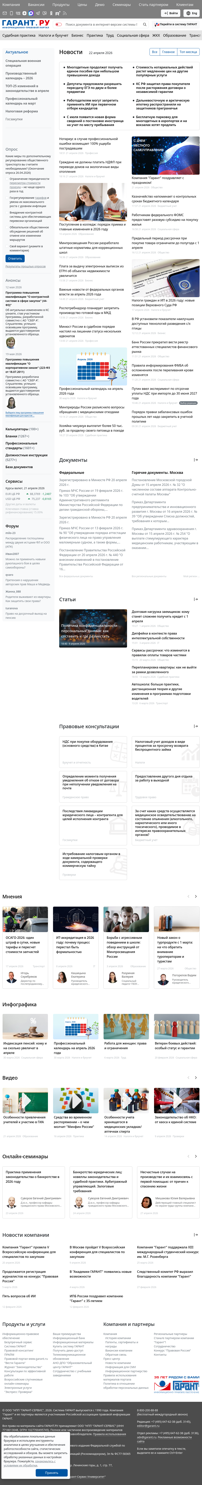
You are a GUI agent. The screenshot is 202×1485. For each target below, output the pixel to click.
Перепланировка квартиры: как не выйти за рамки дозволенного (164, 669)
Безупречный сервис (18, 1342)
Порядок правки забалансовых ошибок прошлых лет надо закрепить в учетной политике (162, 417)
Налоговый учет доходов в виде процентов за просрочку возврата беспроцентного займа (161, 745)
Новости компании (118, 1363)
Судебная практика (19, 35)
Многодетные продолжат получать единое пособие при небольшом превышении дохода (95, 71)
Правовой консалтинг (19, 1350)
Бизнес (77, 35)
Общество (91, 416)
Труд (110, 35)
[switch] (58, 24)
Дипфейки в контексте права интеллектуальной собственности (158, 635)
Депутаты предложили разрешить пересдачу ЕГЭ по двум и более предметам (94, 88)
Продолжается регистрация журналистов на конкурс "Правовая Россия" (30, 1276)
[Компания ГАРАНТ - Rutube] (58, 13)
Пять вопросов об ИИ (19, 1296)
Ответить (15, 258)
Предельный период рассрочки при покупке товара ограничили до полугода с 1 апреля (165, 243)
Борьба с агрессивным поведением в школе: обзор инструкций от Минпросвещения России (124, 947)
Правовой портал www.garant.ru (26, 1359)
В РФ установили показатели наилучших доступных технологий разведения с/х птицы (163, 323)
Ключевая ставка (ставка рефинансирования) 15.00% (24, 510)
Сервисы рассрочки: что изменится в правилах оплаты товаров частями (161, 652)
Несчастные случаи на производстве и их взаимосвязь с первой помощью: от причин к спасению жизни (166, 1179)
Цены (82, 4)
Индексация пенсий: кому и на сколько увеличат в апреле (25, 1048)
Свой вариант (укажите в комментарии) (26, 248)
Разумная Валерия (128, 974)
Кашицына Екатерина (78, 974)
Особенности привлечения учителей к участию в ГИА (24, 1119)
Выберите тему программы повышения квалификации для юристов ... (25, 414)
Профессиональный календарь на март (21, 100)
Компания (11, 4)
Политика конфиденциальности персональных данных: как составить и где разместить (89, 630)
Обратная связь (115, 1354)
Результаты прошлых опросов (26, 266)
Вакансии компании (118, 1350)
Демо (100, 4)
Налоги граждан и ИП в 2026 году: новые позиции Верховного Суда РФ (163, 302)
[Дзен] (24, 13)
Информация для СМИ (120, 1367)
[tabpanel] (129, 94)
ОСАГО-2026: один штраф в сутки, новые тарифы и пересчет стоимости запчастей (23, 944)
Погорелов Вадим (184, 975)
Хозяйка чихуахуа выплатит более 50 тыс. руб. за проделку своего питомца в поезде (91, 428)
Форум (12, 526)
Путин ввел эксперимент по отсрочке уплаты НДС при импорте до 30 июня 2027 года (164, 393)
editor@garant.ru (148, 1426)
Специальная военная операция (23, 63)
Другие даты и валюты (21, 504)
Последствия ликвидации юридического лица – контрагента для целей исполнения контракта (93, 815)
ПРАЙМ (9, 1354)
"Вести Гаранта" (14, 1363)
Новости (71, 52)
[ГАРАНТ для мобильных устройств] (11, 13)
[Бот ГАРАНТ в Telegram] (44, 13)
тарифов (41, 198)
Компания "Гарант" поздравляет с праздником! (158, 180)
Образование (174, 35)
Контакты (160, 1354)
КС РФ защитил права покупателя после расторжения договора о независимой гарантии (163, 88)
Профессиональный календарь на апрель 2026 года (91, 391)
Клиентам (184, 4)
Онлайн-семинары (25, 1156)
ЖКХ (156, 35)
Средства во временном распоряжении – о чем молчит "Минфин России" (74, 1122)
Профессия (91, 153)
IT (124, 643)
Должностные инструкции (27, 457)
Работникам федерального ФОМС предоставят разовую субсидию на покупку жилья (165, 220)
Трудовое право (145, 797)
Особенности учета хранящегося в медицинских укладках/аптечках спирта (123, 1124)
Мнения (12, 896)
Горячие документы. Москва (157, 472)
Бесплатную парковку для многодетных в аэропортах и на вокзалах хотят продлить (161, 121)
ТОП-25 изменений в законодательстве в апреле (27, 88)
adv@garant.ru (146, 1437)
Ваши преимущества (67, 1334)
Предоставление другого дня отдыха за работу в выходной (164, 778)
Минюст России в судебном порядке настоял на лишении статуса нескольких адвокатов (90, 331)
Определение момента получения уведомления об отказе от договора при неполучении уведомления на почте (91, 782)
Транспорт (162, 703)
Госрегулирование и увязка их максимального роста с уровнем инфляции (29, 202)
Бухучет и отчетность (77, 762)
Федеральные (71, 472)
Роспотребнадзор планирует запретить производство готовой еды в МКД (89, 310)
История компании (118, 1338)
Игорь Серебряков (29, 974)
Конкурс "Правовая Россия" (172, 1350)
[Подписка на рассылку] (4, 13)
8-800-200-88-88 (147, 1410)
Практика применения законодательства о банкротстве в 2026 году (32, 1177)
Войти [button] (171, 13)
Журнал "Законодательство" (23, 1367)
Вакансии (36, 4)
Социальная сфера (133, 35)
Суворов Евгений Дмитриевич (41, 1198)
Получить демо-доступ (68, 1350)
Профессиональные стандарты (21, 445)
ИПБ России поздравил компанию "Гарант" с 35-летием (96, 1298)
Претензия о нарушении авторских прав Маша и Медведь (28, 582)
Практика (95, 35)
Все (154, 52)
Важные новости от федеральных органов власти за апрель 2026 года (91, 291)
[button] (176, 24)
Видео (10, 1077)
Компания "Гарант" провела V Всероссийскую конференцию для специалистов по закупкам (29, 1252)
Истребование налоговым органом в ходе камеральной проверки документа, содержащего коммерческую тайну (91, 860)
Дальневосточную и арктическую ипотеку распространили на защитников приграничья (163, 104)
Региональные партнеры (170, 1334)
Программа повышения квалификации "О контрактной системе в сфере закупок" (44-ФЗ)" (27, 299)
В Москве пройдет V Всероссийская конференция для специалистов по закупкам (97, 1252)
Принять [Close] (51, 1473)
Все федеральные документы (76, 576)
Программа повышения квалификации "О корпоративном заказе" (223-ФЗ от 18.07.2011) (28, 365)
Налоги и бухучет (53, 35)
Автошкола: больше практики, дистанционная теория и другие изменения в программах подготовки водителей (161, 691)
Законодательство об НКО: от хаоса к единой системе (175, 1119)
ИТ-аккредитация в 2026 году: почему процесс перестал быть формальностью (75, 944)
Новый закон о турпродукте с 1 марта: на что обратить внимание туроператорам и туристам (175, 949)
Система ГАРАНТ (15, 1346)
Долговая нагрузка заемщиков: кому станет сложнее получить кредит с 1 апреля (160, 616)
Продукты (60, 4)
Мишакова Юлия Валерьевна (175, 1198)
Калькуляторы (22, 429)
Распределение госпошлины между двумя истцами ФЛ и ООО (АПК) (28, 542)
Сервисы (14, 481)
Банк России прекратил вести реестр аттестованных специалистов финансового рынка (165, 347)
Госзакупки (14, 119)
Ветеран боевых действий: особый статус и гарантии (175, 1045)
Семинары (122, 4)
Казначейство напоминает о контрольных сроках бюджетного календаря (164, 198)
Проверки (69, 874)
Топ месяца (188, 52)
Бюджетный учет (94, 299)
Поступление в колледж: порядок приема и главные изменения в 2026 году (92, 226)
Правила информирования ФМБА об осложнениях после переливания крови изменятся (162, 370)
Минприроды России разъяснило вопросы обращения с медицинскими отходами (91, 409)
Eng (191, 13)
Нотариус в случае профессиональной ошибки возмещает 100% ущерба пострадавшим (88, 143)
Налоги (140, 762)
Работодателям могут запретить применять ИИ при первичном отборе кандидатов (92, 104)
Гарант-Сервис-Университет (86, 1476)
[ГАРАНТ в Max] (31, 13)
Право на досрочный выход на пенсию (26, 616)
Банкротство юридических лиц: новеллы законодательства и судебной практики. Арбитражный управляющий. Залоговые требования (100, 1181)
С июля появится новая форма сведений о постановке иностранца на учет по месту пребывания (95, 121)
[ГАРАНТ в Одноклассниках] (51, 13)
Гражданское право (76, 797)
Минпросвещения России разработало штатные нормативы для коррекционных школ (91, 248)
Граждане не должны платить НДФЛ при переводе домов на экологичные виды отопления (90, 167)
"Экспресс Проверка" (18, 1392)
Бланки (17, 436)
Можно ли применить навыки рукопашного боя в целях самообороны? (26, 563)
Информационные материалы (73, 1342)
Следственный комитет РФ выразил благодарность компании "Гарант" (165, 1274)
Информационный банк (69, 1338)
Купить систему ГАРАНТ (68, 1346)
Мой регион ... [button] (191, 576)
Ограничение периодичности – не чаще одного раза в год (29, 185)
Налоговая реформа (22, 111)
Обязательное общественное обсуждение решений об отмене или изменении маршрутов (29, 233)
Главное (168, 52)
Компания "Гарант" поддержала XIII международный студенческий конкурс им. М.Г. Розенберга (168, 1252)
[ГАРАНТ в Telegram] (38, 13)
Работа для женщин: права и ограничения (125, 1045)
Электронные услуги (18, 1388)
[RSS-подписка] (64, 13)
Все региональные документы (149, 576)
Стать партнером (153, 4)
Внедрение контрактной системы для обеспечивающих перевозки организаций (30, 217)
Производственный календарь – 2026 (21, 75)
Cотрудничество (164, 1346)
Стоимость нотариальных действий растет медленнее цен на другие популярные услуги (164, 71)
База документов (19, 467)
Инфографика (19, 1004)
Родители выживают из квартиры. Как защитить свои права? (28, 599)
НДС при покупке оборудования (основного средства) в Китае (88, 744)
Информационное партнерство (126, 1371)
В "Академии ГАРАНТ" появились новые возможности (100, 1274)
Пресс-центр (111, 1359)
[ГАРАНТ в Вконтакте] (18, 13)
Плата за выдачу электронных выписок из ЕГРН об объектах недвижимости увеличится (91, 271)
